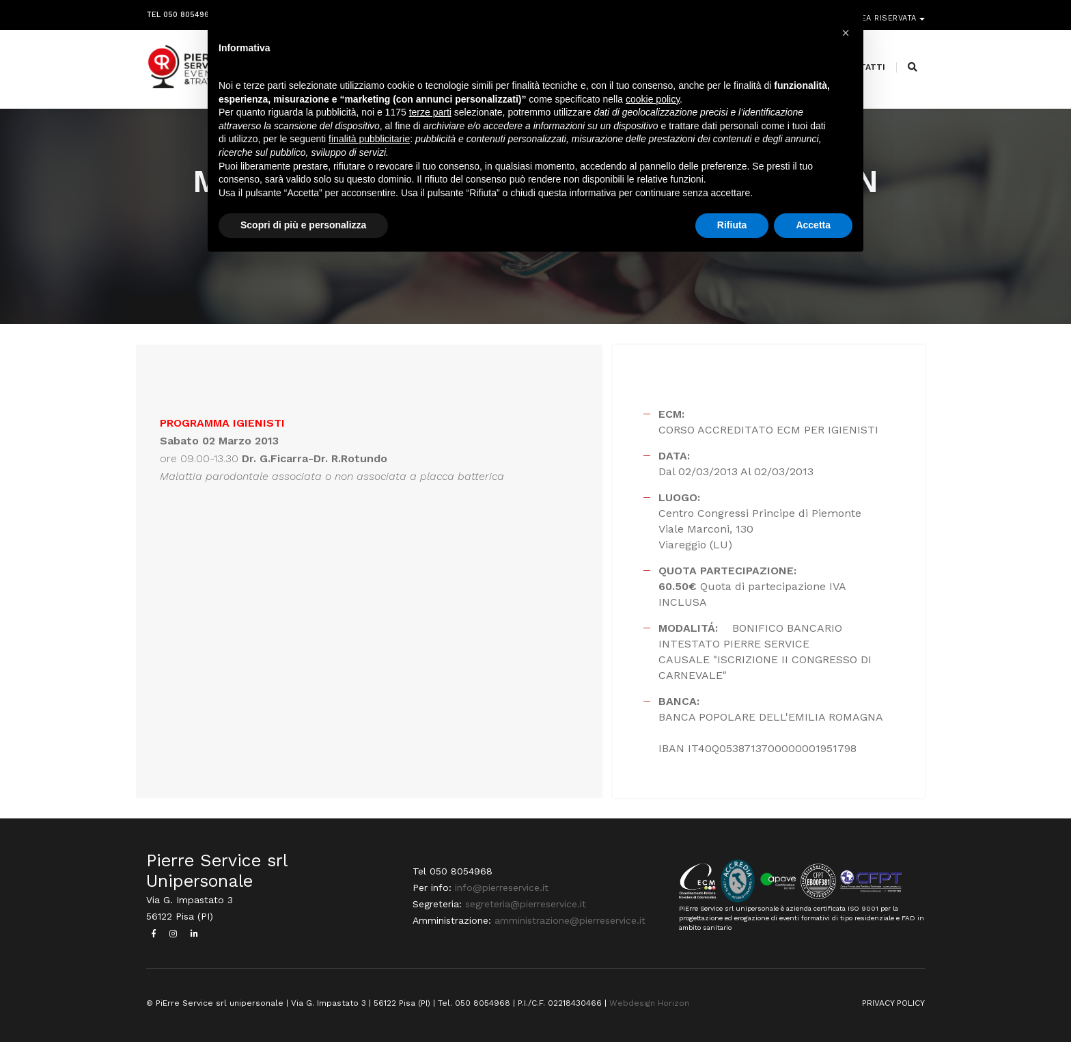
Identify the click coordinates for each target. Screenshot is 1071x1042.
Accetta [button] (813, 224)
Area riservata (885, 12)
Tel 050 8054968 (180, 12)
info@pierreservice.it (501, 887)
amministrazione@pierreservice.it (570, 920)
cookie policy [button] (653, 99)
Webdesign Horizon (649, 1003)
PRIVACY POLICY (893, 1003)
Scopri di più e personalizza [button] (303, 224)
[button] (846, 33)
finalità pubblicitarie (369, 138)
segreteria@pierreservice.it (525, 903)
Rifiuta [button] (732, 224)
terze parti (430, 112)
